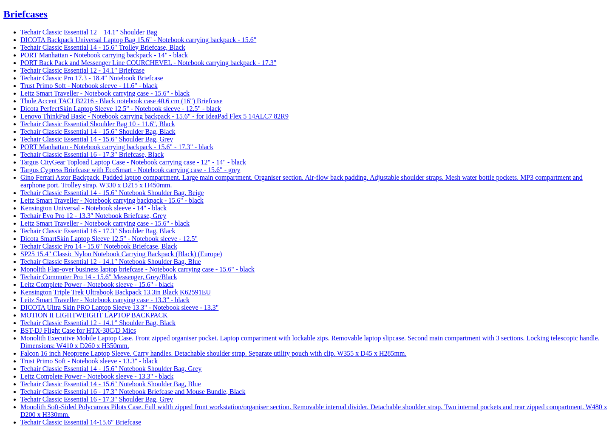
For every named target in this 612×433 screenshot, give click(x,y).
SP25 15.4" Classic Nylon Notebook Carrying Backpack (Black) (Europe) (121, 254)
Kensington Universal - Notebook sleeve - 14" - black (93, 208)
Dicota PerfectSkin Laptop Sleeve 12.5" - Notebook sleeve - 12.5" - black (120, 108)
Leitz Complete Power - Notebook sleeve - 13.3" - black (96, 376)
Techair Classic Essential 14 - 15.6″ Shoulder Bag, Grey (96, 139)
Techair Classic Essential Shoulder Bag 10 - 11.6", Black (97, 123)
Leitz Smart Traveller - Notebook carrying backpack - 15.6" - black (112, 200)
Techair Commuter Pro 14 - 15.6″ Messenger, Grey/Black (98, 276)
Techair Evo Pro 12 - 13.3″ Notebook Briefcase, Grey (93, 215)
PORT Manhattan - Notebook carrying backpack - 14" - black (104, 55)
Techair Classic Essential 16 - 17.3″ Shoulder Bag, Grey (96, 399)
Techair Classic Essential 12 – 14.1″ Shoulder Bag (88, 32)
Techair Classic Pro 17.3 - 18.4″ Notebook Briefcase (91, 78)
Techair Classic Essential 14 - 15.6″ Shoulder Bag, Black (98, 131)
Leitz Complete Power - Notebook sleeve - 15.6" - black (96, 284)
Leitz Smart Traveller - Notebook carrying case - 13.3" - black (105, 299)
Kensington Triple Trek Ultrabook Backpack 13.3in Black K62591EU (115, 292)
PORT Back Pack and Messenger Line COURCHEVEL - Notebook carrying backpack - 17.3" (148, 62)
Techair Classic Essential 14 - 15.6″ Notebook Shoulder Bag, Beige (112, 192)
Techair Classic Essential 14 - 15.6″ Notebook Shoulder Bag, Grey (110, 368)
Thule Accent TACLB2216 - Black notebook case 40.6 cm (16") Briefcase (121, 101)
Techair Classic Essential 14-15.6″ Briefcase (80, 422)
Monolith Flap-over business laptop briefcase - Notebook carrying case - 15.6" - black (137, 269)
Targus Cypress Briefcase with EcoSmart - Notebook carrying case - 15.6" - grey (130, 169)
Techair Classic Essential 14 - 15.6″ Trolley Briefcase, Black (102, 47)
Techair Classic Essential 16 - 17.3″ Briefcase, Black (92, 154)
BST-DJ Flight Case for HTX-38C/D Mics (78, 330)
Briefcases (25, 14)
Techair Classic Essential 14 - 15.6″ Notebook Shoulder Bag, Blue (110, 384)
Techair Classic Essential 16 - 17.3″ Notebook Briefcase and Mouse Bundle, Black (132, 391)
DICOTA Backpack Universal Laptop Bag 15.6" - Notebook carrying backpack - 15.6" (138, 39)
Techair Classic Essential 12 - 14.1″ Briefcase (82, 70)
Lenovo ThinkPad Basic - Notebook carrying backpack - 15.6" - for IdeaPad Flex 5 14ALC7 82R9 (154, 116)
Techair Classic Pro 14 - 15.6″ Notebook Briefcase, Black (98, 246)
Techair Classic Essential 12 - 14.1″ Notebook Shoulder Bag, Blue (110, 261)
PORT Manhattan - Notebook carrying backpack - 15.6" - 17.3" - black (116, 146)
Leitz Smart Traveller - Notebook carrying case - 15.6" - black (105, 93)
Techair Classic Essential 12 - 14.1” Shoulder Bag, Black (98, 322)
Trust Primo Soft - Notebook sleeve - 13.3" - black (89, 361)
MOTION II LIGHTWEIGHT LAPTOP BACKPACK (94, 315)
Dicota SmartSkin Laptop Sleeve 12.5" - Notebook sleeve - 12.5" (109, 238)
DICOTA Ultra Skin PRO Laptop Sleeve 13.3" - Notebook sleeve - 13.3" (119, 307)
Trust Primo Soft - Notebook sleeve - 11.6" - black (89, 85)
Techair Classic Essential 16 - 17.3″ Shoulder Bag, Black (98, 231)
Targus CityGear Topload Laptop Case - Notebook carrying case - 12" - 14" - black (133, 162)
